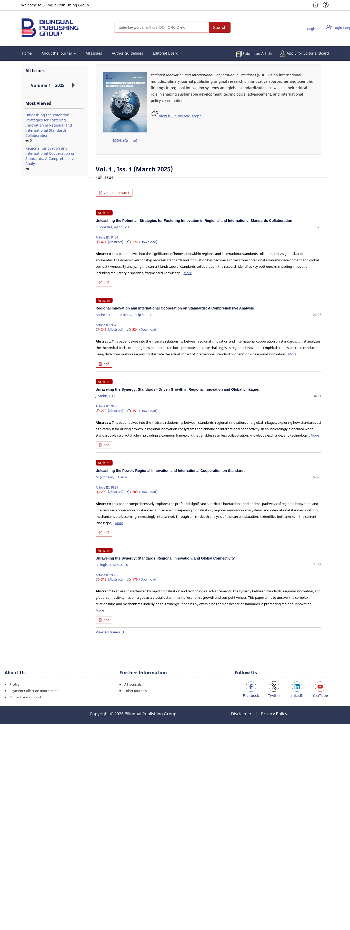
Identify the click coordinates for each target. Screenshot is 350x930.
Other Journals (135, 690)
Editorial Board (165, 53)
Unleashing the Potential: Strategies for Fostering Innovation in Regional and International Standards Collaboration (48, 125)
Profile (14, 684)
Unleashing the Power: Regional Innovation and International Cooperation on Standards (171, 471)
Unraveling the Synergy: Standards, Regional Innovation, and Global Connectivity (165, 558)
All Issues (94, 53)
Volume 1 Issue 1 (116, 192)
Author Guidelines (127, 53)
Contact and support (25, 697)
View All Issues (108, 632)
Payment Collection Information (33, 690)
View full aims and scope (180, 115)
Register (313, 28)
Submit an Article (257, 53)
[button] (220, 27)
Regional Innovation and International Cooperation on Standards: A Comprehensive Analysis (50, 156)
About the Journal (57, 53)
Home (27, 53)
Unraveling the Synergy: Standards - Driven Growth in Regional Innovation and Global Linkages (177, 389)
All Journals (132, 684)
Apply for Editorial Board (308, 53)
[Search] (161, 27)
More (188, 273)
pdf (106, 282)
